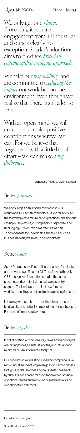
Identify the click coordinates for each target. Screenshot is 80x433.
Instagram (26, 418)
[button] (56, 10)
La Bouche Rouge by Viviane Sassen (55, 181)
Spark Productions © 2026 (19, 426)
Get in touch (11, 418)
